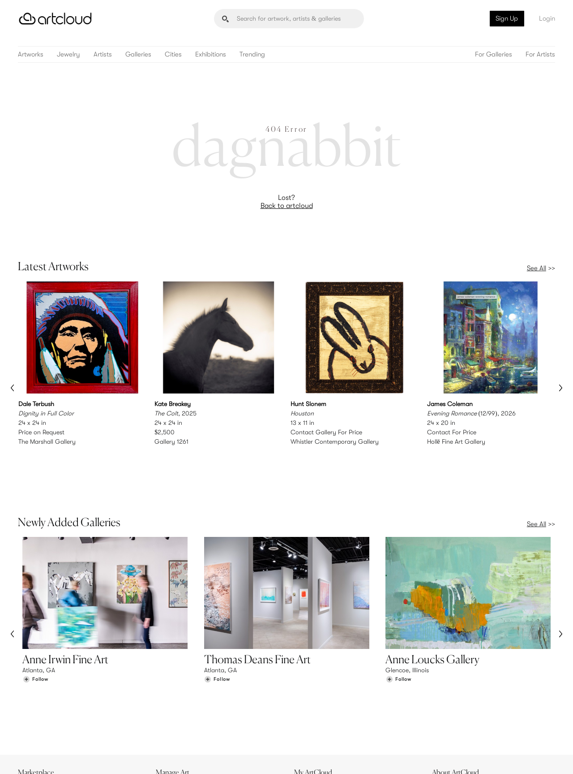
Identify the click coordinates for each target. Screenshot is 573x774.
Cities (173, 54)
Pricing (170, 710)
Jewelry (68, 54)
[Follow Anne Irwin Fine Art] (35, 641)
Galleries (138, 54)
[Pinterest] (456, 756)
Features (172, 701)
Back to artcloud (287, 206)
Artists (103, 54)
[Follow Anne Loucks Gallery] (398, 641)
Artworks (30, 54)
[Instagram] (436, 756)
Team (443, 701)
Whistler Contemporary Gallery (335, 441)
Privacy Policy (99, 761)
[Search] (289, 18)
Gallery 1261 (171, 441)
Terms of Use (64, 761)
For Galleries (493, 54)
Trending (252, 54)
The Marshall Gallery (47, 441)
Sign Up (507, 18)
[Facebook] (477, 756)
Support (172, 719)
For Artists (540, 54)
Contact (448, 719)
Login (547, 18)
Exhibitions (210, 54)
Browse (32, 701)
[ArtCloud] (55, 18)
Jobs (443, 710)
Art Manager (316, 719)
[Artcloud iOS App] (515, 756)
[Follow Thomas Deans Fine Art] (217, 641)
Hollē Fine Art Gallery (456, 441)
